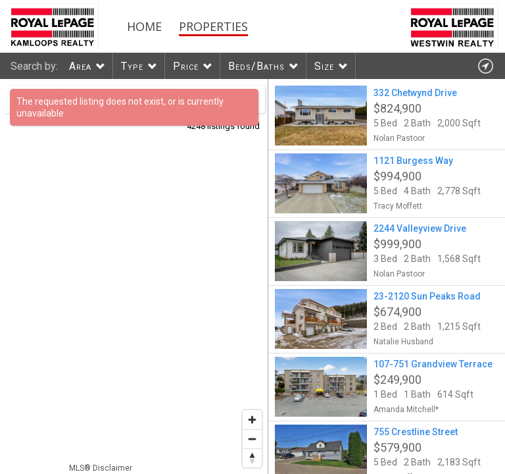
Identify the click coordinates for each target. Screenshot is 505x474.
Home (144, 26)
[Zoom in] (252, 419)
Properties (213, 26)
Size (324, 66)
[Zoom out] (252, 438)
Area (80, 66)
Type (132, 66)
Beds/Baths (256, 66)
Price (186, 66)
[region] (134, 276)
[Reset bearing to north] (252, 457)
